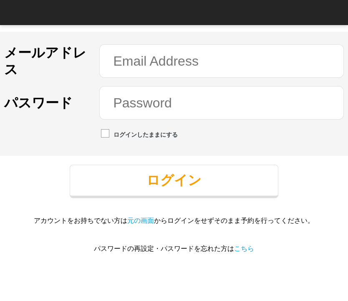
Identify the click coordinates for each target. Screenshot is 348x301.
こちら (244, 248)
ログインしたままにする (139, 134)
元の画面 (140, 220)
